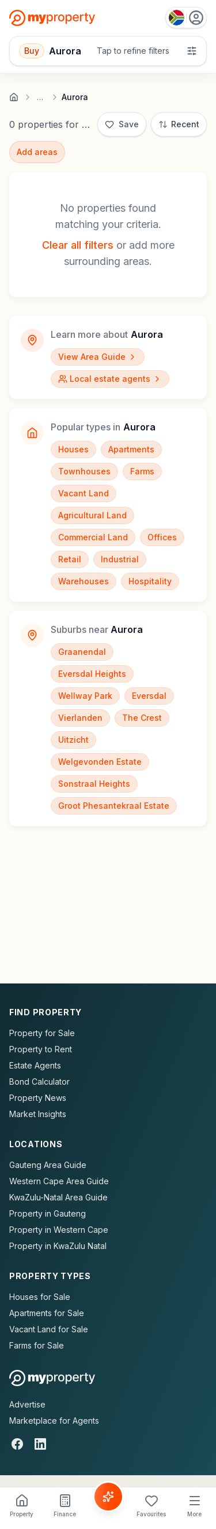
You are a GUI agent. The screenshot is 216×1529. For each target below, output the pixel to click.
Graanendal (82, 652)
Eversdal (149, 696)
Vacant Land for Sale (48, 1329)
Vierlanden (80, 718)
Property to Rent (40, 1049)
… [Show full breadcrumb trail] (40, 97)
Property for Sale (42, 1033)
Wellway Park (85, 696)
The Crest (142, 718)
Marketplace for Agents (54, 1420)
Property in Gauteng (47, 1213)
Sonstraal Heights (94, 784)
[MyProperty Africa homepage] (52, 1378)
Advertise (27, 1404)
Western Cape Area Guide (59, 1181)
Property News (37, 1098)
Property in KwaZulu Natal (58, 1246)
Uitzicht (73, 740)
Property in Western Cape (58, 1230)
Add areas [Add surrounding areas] (37, 152)
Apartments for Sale (46, 1313)
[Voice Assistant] (108, 1496)
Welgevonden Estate (100, 762)
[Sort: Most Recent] (179, 124)
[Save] (121, 124)
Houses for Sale (39, 1297)
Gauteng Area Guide (47, 1165)
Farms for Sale (36, 1345)
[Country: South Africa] (186, 17)
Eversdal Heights (92, 674)
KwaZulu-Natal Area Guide (58, 1197)
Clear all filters (77, 245)
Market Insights (37, 1114)
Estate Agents (35, 1065)
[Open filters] (108, 51)
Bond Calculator (39, 1081)
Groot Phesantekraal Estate (113, 805)
